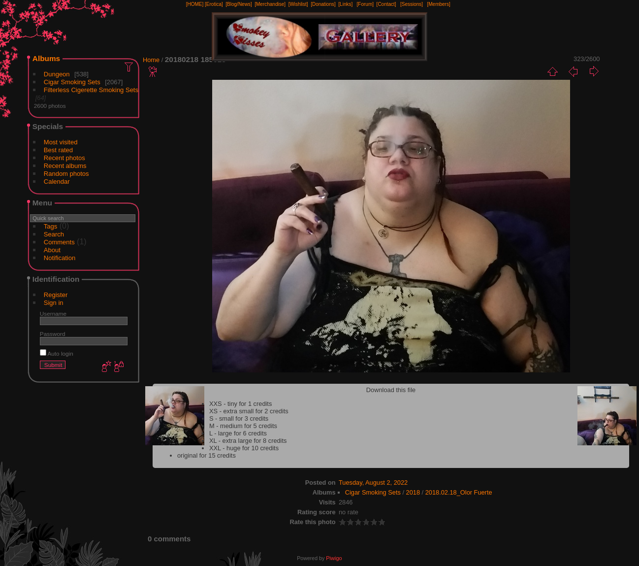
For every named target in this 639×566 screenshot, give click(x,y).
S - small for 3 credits (238, 418)
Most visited (61, 142)
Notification (59, 258)
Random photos (66, 173)
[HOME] (195, 4)
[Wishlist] (298, 4)
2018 (413, 492)
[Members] (438, 4)
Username (53, 313)
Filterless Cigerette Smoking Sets (91, 90)
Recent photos (64, 158)
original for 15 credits (206, 455)
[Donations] (323, 4)
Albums (46, 58)
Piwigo (334, 558)
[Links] (345, 4)
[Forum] (365, 4)
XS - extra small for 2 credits (248, 411)
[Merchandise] (270, 4)
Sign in (54, 302)
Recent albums (65, 165)
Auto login (56, 353)
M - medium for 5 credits (243, 426)
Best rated (58, 150)
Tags (50, 226)
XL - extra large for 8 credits (248, 440)
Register (55, 295)
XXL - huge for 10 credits (244, 448)
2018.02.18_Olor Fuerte (458, 492)
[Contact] (386, 4)
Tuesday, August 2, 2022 (373, 482)
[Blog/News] (238, 4)
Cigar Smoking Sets (72, 82)
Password (52, 334)
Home (151, 60)
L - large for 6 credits (238, 433)
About (52, 250)
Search (54, 234)
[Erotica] (214, 4)
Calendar (57, 181)
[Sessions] (411, 4)
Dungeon (57, 74)
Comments (59, 242)
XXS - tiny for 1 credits (240, 403)
